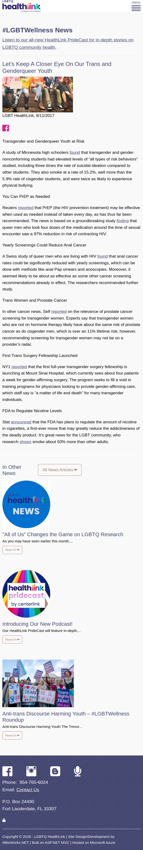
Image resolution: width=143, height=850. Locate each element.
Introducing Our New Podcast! (37, 624)
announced (21, 422)
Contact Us (27, 789)
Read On (12, 549)
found (75, 152)
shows (25, 441)
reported (25, 207)
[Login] (4, 820)
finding (123, 220)
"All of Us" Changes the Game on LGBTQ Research (62, 534)
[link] (4, 820)
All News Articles (60, 469)
